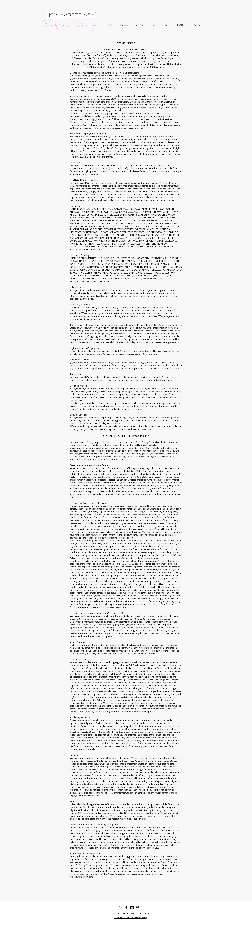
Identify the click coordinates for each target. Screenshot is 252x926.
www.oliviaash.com (136, 447)
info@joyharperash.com (115, 607)
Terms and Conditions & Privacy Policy (130, 917)
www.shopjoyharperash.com (108, 447)
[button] (124, 25)
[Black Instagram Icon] (132, 907)
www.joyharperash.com (81, 447)
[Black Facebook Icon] (126, 907)
